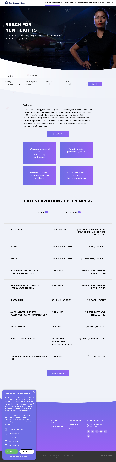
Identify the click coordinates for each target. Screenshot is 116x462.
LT (112, 3)
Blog (102, 3)
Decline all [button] (26, 451)
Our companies (81, 3)
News (107, 3)
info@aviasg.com (96, 420)
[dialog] (19, 425)
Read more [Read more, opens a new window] (8, 424)
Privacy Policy (46, 455)
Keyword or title (30, 75)
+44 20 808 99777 (97, 424)
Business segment (30, 81)
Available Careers (52, 3)
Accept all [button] (11, 451)
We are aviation (67, 3)
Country (8, 81)
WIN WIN (109, 456)
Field (67, 81)
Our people (94, 3)
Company (48, 81)
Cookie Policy (56, 455)
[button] (19, 456)
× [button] (34, 392)
